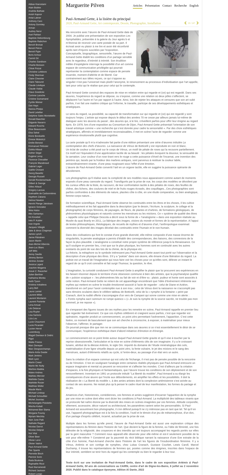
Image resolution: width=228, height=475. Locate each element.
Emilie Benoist (35, 143)
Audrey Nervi (35, 31)
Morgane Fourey (36, 413)
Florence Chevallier (38, 159)
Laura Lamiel (35, 291)
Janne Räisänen (36, 237)
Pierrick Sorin (35, 457)
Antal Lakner (34, 18)
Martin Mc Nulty (36, 366)
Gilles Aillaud (35, 186)
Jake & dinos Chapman (40, 230)
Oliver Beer (34, 437)
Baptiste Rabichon (37, 41)
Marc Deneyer (35, 345)
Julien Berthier (35, 274)
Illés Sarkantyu (35, 214)
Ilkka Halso (34, 210)
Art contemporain (108, 23)
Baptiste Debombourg (39, 38)
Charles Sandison (37, 61)
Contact (167, 5)
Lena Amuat (34, 305)
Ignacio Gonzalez (37, 207)
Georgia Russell (36, 176)
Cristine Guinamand (38, 99)
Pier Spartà (34, 450)
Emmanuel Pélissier (38, 146)
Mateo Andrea (35, 372)
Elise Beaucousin (37, 129)
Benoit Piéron (35, 48)
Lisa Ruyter (34, 312)
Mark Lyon (33, 359)
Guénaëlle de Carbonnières (42, 193)
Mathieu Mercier (36, 376)
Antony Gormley (36, 24)
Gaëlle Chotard (36, 170)
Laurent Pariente (36, 301)
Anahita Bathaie (36, 11)
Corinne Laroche (36, 95)
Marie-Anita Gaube (37, 352)
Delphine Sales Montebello (41, 116)
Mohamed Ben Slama (39, 409)
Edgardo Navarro (37, 122)
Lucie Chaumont (36, 322)
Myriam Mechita (36, 416)
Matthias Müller (36, 386)
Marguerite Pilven (85, 5)
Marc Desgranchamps (39, 349)
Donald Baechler (36, 119)
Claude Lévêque (36, 85)
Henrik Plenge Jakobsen (40, 203)
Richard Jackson (36, 470)
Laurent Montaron (37, 298)
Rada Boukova (35, 460)
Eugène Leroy (35, 156)
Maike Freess (35, 342)
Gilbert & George (36, 183)
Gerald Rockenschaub (39, 180)
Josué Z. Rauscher (37, 271)
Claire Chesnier (36, 78)
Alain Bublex (34, 7)
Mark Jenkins (35, 355)
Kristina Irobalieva (37, 284)
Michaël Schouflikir (37, 396)
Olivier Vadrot (35, 443)
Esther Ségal (34, 153)
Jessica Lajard (35, 264)
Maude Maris (35, 389)
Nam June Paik (36, 420)
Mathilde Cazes (36, 379)
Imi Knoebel (34, 217)
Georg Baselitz (35, 173)
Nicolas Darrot (35, 426)
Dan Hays (33, 105)
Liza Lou (32, 318)
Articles (137, 5)
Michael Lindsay (36, 393)
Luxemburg (34, 332)
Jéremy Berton (35, 257)
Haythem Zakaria (37, 197)
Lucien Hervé (35, 328)
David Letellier (35, 112)
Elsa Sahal (33, 132)
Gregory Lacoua (36, 190)
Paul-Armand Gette (38, 447)
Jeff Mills (32, 251)
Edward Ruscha (36, 126)
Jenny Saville (35, 254)
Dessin (124, 23)
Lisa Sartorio (34, 315)
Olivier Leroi (34, 440)
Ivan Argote (34, 224)
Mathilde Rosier (36, 382)
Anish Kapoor (35, 14)
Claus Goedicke (36, 92)
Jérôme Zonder (36, 261)
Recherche (180, 5)
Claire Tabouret (36, 82)
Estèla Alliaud (35, 149)
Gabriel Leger (35, 166)
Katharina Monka (36, 278)
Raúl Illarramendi (37, 467)
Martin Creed (35, 362)
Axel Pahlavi (34, 34)
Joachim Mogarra (37, 268)
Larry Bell (33, 288)
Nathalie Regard (36, 423)
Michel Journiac (36, 399)
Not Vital (32, 433)
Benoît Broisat (35, 45)
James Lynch (35, 234)
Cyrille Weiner (35, 102)
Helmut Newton (36, 200)
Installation (154, 23)
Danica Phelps (35, 109)
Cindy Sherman (36, 75)
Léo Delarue (34, 308)
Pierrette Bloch (35, 453)
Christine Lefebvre (37, 72)
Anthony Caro (35, 21)
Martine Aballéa (36, 369)
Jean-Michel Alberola (38, 244)
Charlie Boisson (36, 65)
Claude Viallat (35, 88)
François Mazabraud (38, 163)
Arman (31, 28)
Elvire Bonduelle (36, 136)
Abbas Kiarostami (37, 4)
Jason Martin (34, 241)
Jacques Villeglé (36, 227)
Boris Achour (34, 55)
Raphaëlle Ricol (36, 464)
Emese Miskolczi (36, 139)
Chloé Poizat (34, 68)
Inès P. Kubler (35, 220)
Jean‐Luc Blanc (36, 247)
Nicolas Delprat (36, 430)
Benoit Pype (34, 51)
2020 (69, 23)
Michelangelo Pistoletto (40, 403)
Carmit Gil (33, 58)
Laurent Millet (35, 295)
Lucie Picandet (35, 325)
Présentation (152, 5)
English (194, 5)
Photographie (138, 23)
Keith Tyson (34, 281)
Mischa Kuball (35, 406)
